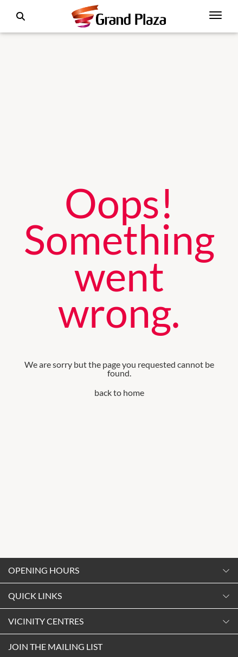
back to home (119, 392)
